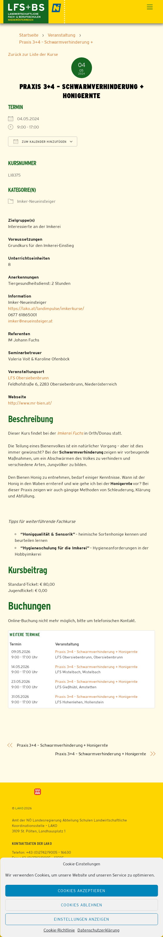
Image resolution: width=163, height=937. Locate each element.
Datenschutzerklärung (98, 930)
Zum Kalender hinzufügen (40, 141)
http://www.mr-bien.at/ (30, 403)
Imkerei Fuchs (70, 433)
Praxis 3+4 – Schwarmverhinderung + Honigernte (62, 745)
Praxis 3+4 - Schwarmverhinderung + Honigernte (96, 652)
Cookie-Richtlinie (59, 930)
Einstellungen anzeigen (81, 919)
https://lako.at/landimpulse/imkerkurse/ (46, 308)
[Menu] (150, 7)
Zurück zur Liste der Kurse (33, 54)
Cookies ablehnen (81, 905)
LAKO (19, 808)
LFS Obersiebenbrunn (28, 377)
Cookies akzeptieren (81, 890)
